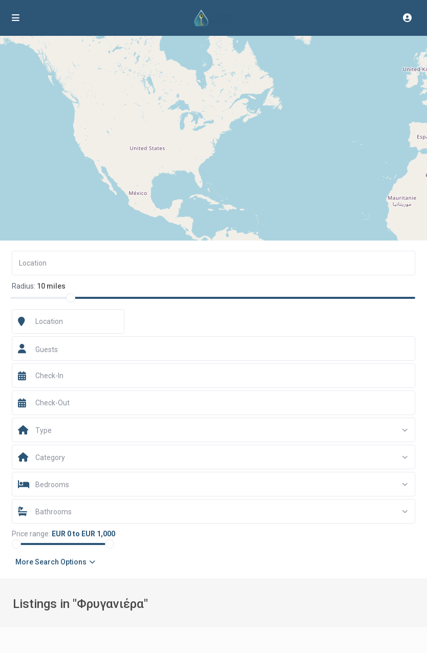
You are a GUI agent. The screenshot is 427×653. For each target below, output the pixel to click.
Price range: (31, 533)
